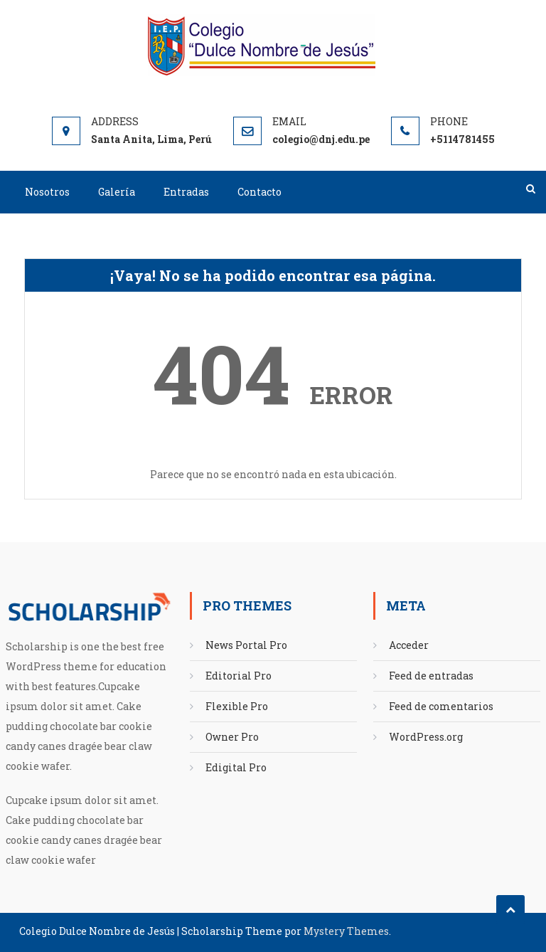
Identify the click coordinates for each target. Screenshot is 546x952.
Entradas (186, 192)
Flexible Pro (236, 706)
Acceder (409, 645)
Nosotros (47, 192)
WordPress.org (426, 737)
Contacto (259, 192)
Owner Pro (232, 737)
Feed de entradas (431, 675)
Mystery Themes (346, 931)
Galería (116, 192)
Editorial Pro (238, 675)
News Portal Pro (246, 645)
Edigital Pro (236, 767)
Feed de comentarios (441, 706)
